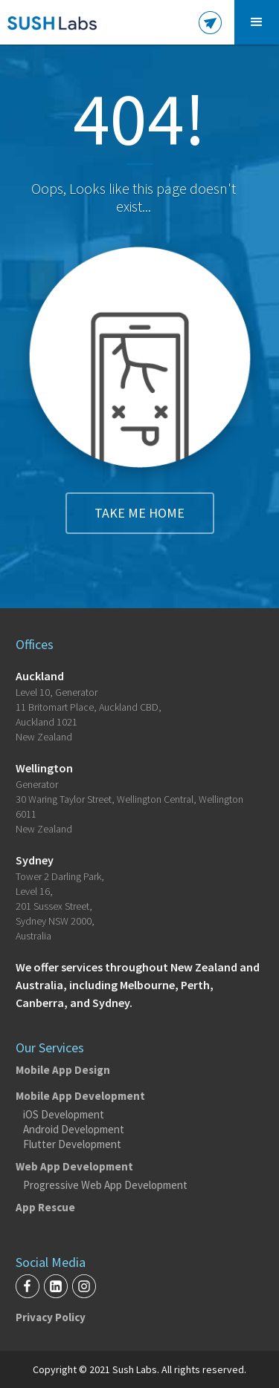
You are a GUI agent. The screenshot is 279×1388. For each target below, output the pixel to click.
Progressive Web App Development (105, 1185)
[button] (256, 22)
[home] (48, 15)
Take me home (139, 512)
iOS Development (63, 1114)
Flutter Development (72, 1144)
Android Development (73, 1129)
